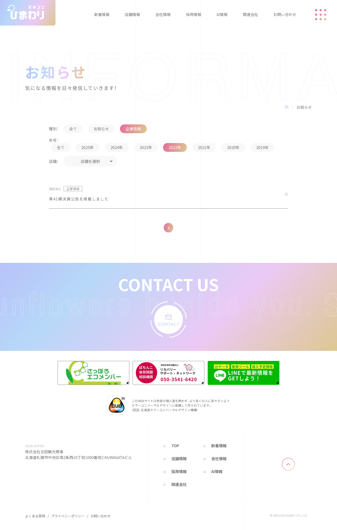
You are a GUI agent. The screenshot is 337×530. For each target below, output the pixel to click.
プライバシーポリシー (68, 515)
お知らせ (304, 107)
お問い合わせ (101, 515)
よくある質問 (35, 515)
